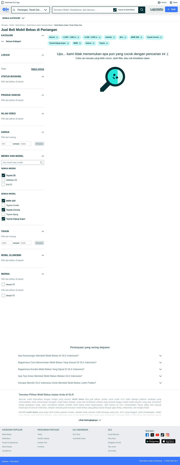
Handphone (6, 451)
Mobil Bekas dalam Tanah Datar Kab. (68, 62)
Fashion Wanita (43, 439)
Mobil (12, 62)
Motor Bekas (7, 447)
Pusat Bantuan (113, 434)
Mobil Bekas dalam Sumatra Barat (39, 62)
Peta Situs (112, 439)
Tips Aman (112, 447)
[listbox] (57, 74)
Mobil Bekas (20, 62)
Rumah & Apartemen (10, 443)
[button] (10, 2)
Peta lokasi (14, 461)
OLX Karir (76, 434)
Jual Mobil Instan (79, 439)
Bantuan (5, 461)
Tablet (40, 434)
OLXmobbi (112, 451)
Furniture (41, 447)
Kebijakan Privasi (114, 443)
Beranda (4, 62)
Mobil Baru (6, 439)
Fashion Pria (42, 443)
